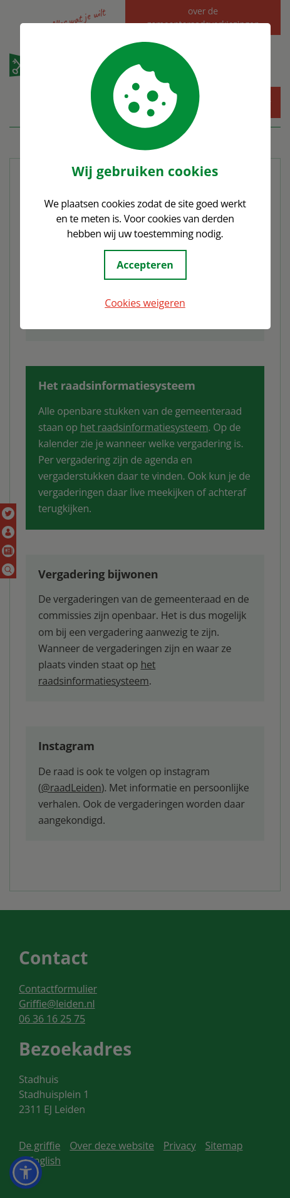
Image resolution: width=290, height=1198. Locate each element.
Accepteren (145, 265)
